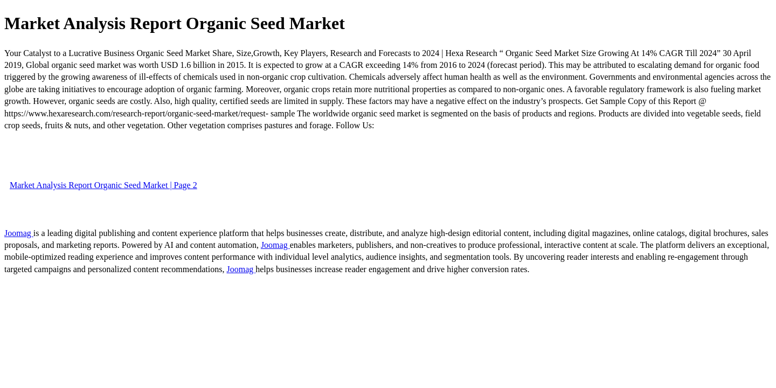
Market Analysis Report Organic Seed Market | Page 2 (103, 185)
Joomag (18, 233)
